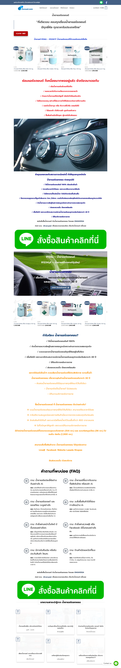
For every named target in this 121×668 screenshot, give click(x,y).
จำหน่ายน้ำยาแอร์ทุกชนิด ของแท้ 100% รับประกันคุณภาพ (90, 624)
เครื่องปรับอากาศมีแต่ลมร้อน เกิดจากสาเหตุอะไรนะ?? (91, 653)
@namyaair (47, 226)
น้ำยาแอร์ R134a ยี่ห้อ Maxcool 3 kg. (95, 69)
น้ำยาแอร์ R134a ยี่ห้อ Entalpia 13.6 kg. (25, 324)
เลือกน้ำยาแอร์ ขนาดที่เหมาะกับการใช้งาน (30, 651)
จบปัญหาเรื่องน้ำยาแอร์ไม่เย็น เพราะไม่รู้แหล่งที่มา (60, 624)
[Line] (116, 663)
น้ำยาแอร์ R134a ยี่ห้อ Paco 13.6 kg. (71, 69)
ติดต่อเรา (72, 8)
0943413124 (79, 221)
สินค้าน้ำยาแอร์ (44, 8)
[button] (100, 7)
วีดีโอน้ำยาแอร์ (64, 8)
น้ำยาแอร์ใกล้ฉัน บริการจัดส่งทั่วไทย (30, 623)
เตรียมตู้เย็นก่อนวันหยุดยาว (60, 652)
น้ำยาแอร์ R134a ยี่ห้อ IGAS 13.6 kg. (23, 69)
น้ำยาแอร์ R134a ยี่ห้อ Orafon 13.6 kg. (48, 69)
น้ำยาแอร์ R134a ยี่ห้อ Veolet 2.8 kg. (71, 324)
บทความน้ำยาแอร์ (54, 8)
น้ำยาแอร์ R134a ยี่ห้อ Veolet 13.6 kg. (95, 324)
